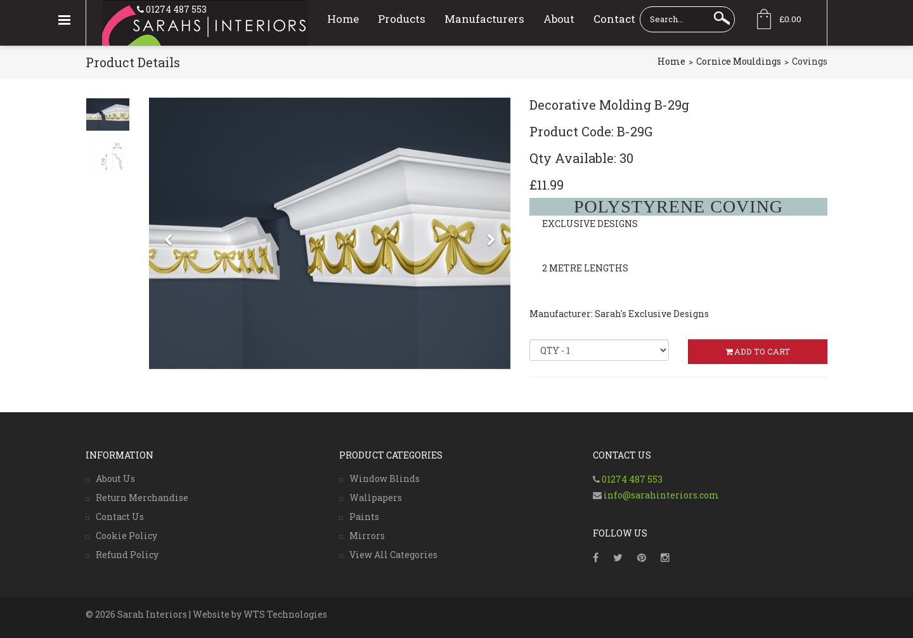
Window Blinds (384, 478)
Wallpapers (375, 498)
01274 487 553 (175, 9)
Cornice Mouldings (738, 61)
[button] (168, 306)
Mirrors (367, 536)
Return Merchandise (142, 498)
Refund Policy (127, 555)
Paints (364, 517)
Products (401, 18)
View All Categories (393, 555)
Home (343, 18)
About (558, 18)
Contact (614, 18)
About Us (115, 478)
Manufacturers (484, 18)
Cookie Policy (126, 536)
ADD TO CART (757, 351)
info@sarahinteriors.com (660, 495)
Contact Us (120, 517)
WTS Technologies (285, 614)
